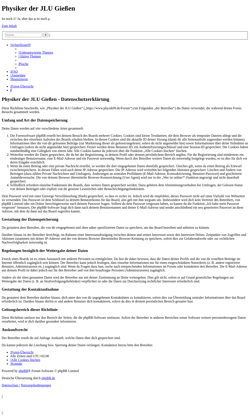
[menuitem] (36, 52)
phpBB (23, 371)
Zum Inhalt (9, 26)
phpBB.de (48, 378)
